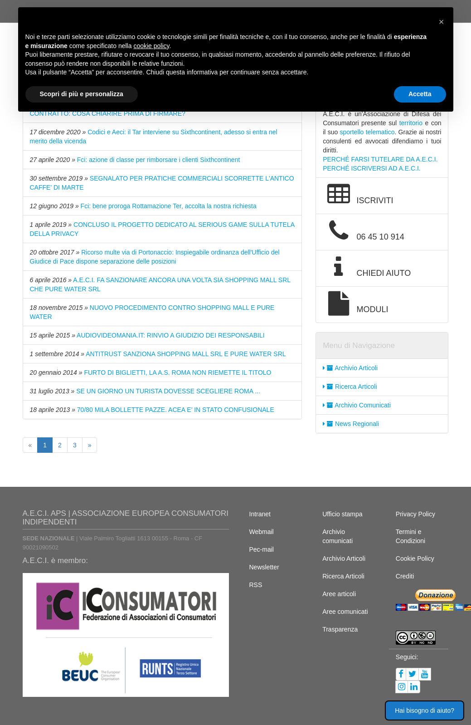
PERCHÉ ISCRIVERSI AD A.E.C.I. (372, 168)
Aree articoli (339, 594)
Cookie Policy (415, 558)
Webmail (261, 531)
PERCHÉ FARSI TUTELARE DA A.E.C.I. (380, 159)
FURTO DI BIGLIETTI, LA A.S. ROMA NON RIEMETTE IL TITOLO (177, 372)
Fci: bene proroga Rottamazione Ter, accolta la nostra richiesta (169, 206)
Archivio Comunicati (357, 405)
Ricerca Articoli (350, 386)
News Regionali (351, 423)
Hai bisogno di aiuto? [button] (424, 710)
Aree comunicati (345, 611)
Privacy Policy (415, 514)
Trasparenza (340, 629)
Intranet (260, 514)
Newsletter (264, 567)
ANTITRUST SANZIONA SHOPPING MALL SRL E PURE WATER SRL (186, 354)
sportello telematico (367, 132)
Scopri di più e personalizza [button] (81, 94)
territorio (410, 123)
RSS (255, 584)
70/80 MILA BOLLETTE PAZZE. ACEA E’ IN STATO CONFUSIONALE (175, 409)
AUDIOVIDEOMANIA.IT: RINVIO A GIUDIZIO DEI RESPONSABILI (171, 335)
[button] (441, 22)
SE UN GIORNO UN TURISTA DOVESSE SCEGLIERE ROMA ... (168, 391)
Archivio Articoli (350, 368)
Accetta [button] (420, 94)
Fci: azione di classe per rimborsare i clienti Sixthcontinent (158, 159)
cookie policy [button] (151, 45)
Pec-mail (261, 549)
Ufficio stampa (342, 514)
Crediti (405, 576)
